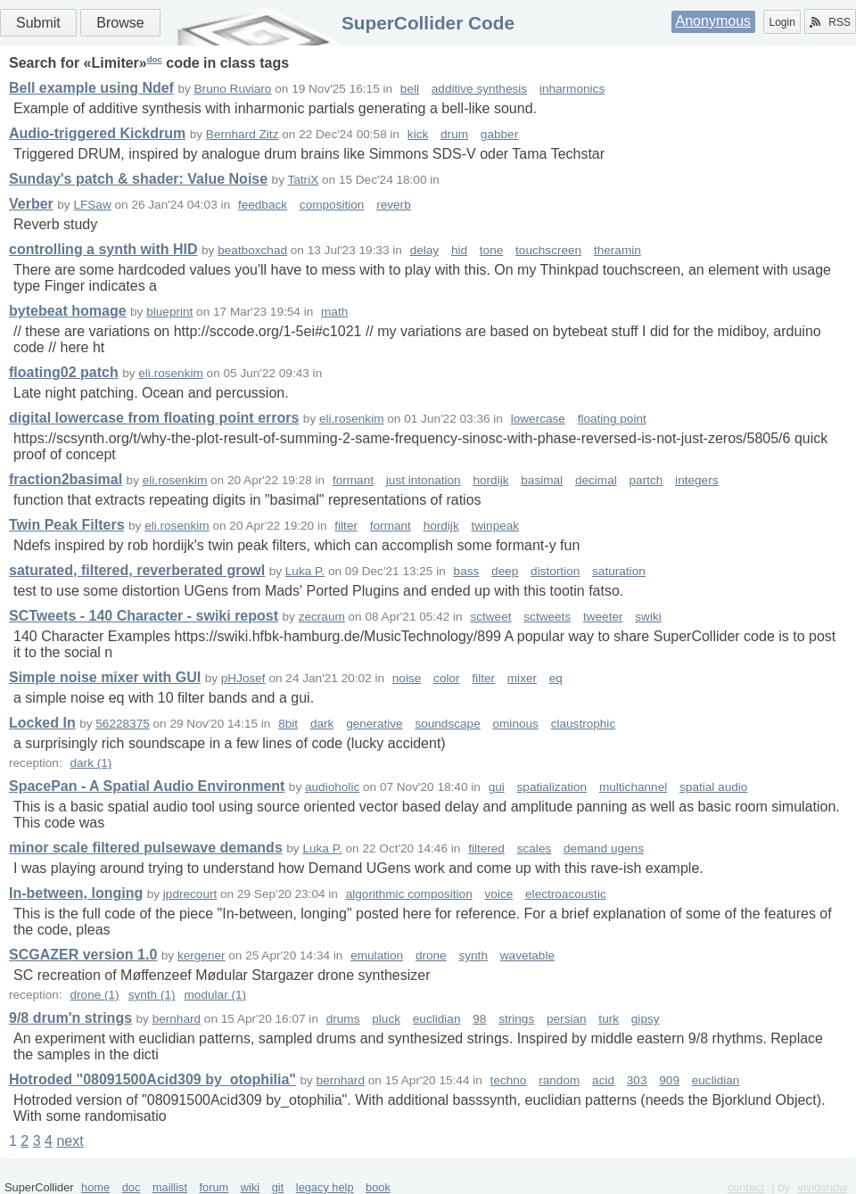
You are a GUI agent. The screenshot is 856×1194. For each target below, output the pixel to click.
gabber (499, 134)
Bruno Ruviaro (233, 88)
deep (504, 571)
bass (467, 571)
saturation (619, 571)
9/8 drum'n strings (70, 1017)
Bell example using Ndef (91, 87)
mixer (522, 678)
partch (646, 480)
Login (781, 22)
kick (417, 134)
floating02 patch (64, 372)
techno (508, 1080)
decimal (596, 480)
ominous (515, 723)
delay (425, 250)
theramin (617, 250)
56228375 (122, 723)
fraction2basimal (65, 479)
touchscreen (548, 250)
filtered (486, 848)
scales (534, 848)
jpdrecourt (190, 894)
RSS (830, 22)
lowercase (538, 418)
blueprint (169, 311)
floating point (612, 418)
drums (343, 1018)
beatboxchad (252, 250)
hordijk (490, 480)
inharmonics (572, 88)
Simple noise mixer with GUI (105, 677)
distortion (555, 571)
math (334, 311)
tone (491, 250)
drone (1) (94, 994)
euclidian (437, 1018)
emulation (376, 955)
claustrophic (583, 723)
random (559, 1080)
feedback (262, 204)
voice (499, 894)
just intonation (423, 480)
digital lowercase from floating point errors (154, 417)
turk (608, 1018)
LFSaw (92, 204)
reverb (393, 204)
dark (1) (90, 763)
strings (516, 1018)
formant (353, 480)
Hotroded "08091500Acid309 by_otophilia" (152, 1079)
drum (454, 134)
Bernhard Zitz (242, 134)
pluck (386, 1018)
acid (603, 1080)
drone (431, 955)
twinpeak (495, 525)
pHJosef (243, 678)
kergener (201, 955)
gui (497, 787)
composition (332, 204)
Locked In (42, 722)
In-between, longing (76, 893)
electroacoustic (565, 894)
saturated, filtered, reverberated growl (137, 570)
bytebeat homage (68, 310)
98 (479, 1018)
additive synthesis (479, 88)
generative (374, 723)
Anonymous (714, 21)
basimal (542, 480)
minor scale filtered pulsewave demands (146, 847)
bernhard (176, 1018)
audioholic (332, 787)
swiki (648, 616)
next (69, 1141)
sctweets (547, 616)
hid (459, 250)
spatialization (552, 787)
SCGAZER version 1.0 (83, 954)
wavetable (527, 955)
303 (637, 1080)
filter (346, 525)
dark (321, 723)
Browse (120, 22)
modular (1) (216, 994)
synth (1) (152, 994)
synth (473, 955)
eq (556, 678)
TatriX (302, 179)
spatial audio (713, 787)
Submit (38, 22)
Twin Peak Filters (67, 524)
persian (567, 1018)
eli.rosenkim (170, 373)
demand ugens (604, 848)
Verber (31, 203)
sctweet (490, 616)
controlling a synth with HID (103, 249)
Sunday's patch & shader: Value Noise (138, 178)
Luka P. (305, 571)
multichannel (633, 787)
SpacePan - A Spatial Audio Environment (146, 786)
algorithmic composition (409, 894)
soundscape (447, 723)
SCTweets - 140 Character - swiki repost (143, 615)
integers (696, 480)
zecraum (322, 616)
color (446, 678)
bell (409, 88)
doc (154, 59)
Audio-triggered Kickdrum (97, 133)
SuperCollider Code (428, 22)
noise (407, 678)
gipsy (645, 1018)
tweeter (603, 616)
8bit (288, 723)
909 (669, 1080)
